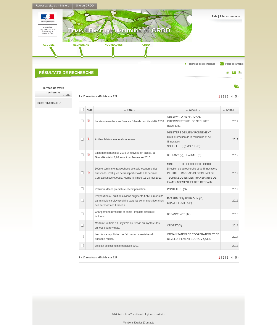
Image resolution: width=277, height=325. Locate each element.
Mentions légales (132, 322)
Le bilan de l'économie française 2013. (117, 245)
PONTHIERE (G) (177, 189)
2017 (235, 139)
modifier (67, 95)
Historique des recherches (201, 63)
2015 (235, 214)
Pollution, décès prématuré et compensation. (120, 189)
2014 (235, 225)
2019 (235, 121)
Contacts (149, 322)
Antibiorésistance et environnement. (115, 139)
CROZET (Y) (174, 225)
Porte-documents (231, 64)
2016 (235, 200)
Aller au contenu (230, 16)
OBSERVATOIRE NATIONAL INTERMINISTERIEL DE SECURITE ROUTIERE (188, 121)
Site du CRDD (85, 5)
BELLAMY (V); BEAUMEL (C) (184, 155)
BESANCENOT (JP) (178, 214)
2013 (235, 245)
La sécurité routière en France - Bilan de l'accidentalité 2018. (129, 121)
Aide (214, 16)
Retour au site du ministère (52, 5)
